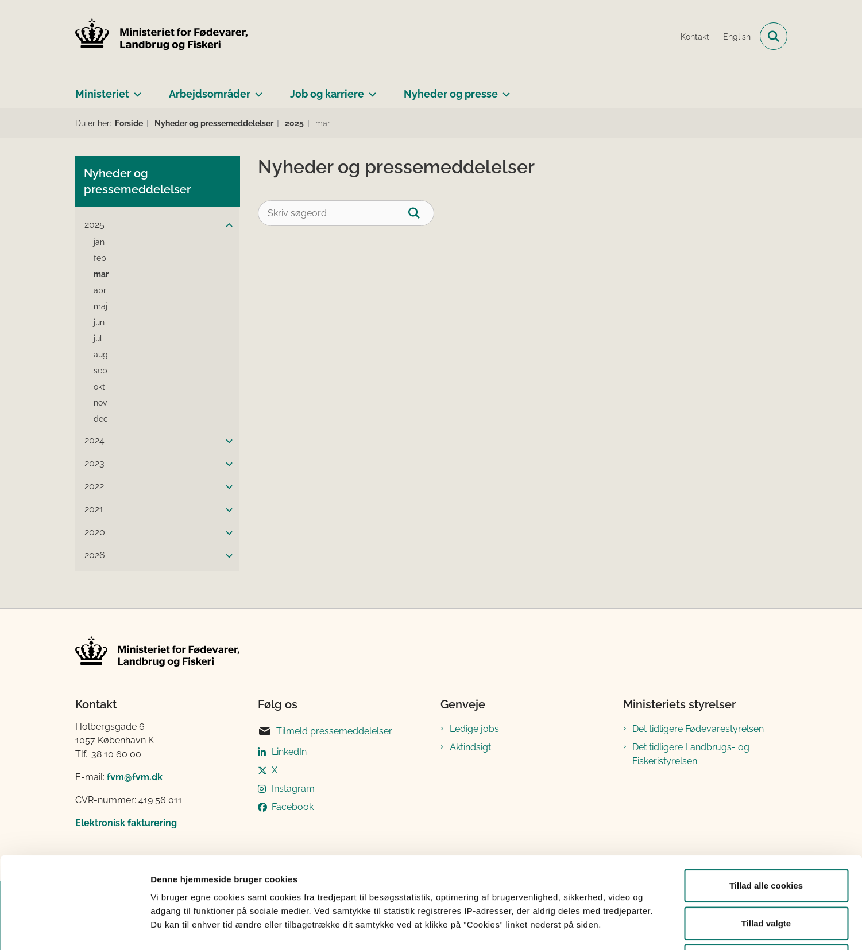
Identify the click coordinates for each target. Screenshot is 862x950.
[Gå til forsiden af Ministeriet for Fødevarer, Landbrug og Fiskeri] (161, 36)
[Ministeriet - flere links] (135, 89)
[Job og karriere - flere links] (370, 89)
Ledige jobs (474, 728)
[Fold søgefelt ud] (773, 36)
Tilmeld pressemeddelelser (325, 731)
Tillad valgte (766, 837)
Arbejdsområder (209, 94)
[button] (226, 225)
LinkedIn (289, 751)
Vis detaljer (597, 927)
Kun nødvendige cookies (766, 874)
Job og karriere (327, 94)
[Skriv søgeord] (346, 213)
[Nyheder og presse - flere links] (504, 89)
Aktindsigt (470, 747)
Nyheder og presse (451, 94)
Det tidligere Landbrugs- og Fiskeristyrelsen (690, 754)
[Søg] (421, 213)
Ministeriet (102, 94)
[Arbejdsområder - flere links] (256, 89)
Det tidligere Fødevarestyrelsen (698, 728)
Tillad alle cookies (766, 799)
